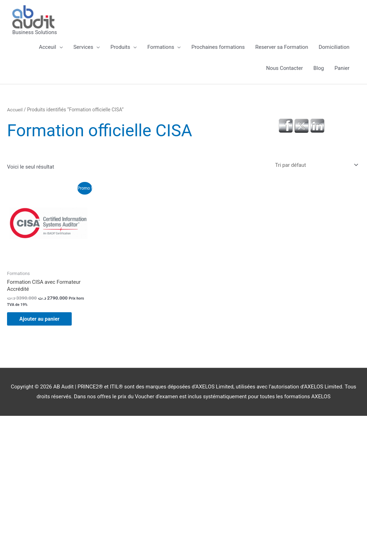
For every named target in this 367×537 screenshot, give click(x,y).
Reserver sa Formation (281, 47)
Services (83, 47)
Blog (319, 68)
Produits (120, 47)
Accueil (15, 109)
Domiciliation (333, 47)
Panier (341, 68)
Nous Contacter (284, 68)
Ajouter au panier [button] (41, 319)
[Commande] (315, 165)
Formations (160, 47)
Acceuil (47, 47)
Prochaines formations (218, 47)
